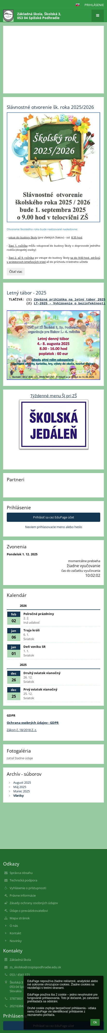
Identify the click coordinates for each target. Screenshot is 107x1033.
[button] (77, 5)
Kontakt (15, 933)
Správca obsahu (21, 873)
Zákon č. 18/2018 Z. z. (22, 730)
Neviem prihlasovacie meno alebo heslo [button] (53, 527)
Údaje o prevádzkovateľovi (29, 910)
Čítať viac (17, 272)
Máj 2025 (19, 787)
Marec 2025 (21, 791)
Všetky (18, 795)
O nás (14, 925)
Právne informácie (23, 895)
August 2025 (22, 782)
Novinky (16, 941)
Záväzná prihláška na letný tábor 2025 (69, 300)
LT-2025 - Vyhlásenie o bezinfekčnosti (69, 303)
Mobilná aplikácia (71, 45)
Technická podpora (23, 880)
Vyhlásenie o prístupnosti (28, 888)
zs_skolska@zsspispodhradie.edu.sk (35, 967)
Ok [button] (95, 1022)
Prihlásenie (94, 5)
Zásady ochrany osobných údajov (34, 903)
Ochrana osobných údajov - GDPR (33, 722)
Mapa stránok (20, 918)
